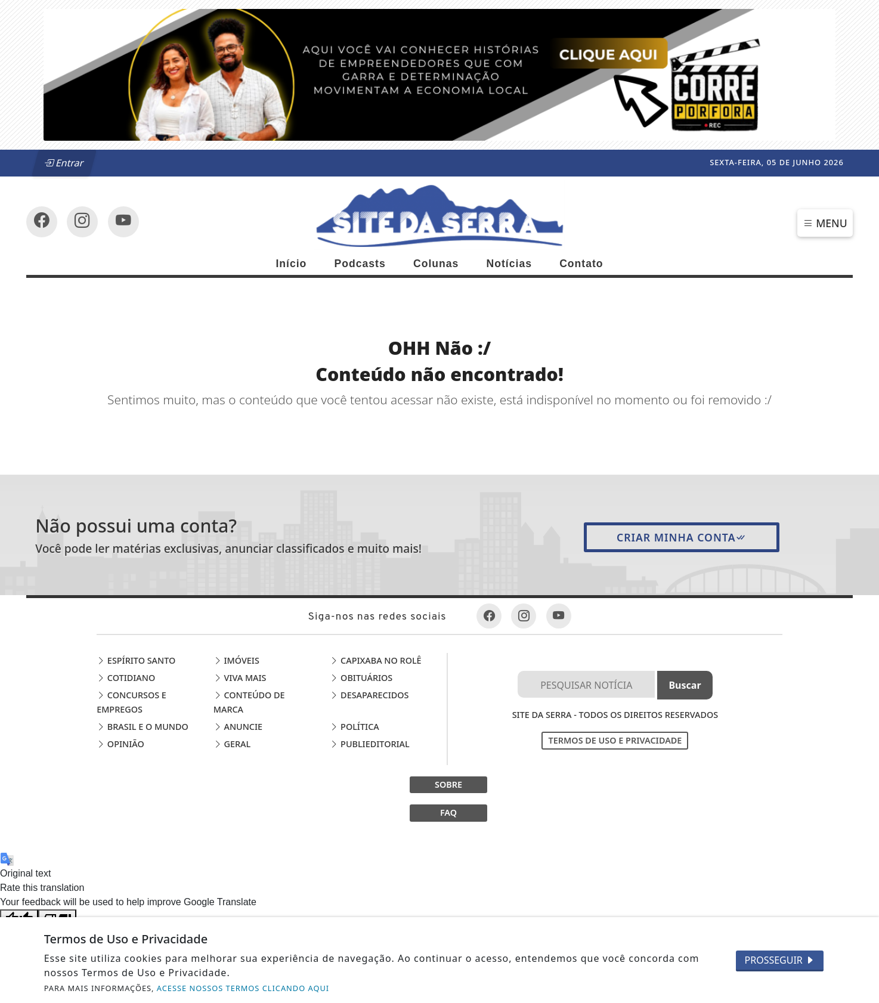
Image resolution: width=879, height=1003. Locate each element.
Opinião (120, 744)
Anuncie (237, 726)
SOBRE (448, 784)
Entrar (63, 162)
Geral (231, 744)
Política (354, 726)
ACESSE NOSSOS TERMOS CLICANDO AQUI (243, 988)
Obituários (361, 677)
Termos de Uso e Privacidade (615, 740)
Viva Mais (240, 677)
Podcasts (360, 264)
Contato (581, 264)
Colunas (436, 264)
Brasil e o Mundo (142, 726)
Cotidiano (126, 677)
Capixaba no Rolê (375, 660)
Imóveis (236, 660)
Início (291, 264)
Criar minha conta (682, 537)
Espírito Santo (136, 660)
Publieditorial (369, 744)
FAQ (448, 812)
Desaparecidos (369, 695)
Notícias (509, 264)
